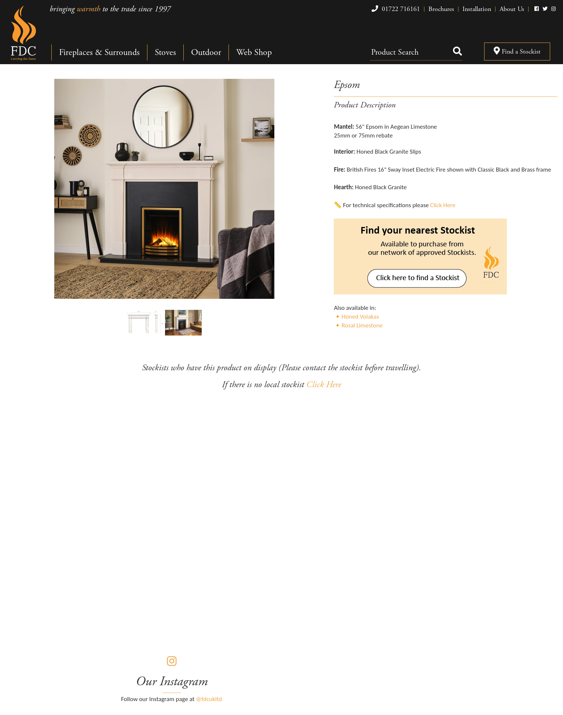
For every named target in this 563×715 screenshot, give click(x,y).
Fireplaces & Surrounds (99, 52)
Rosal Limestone (362, 325)
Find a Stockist (517, 51)
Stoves (165, 52)
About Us (512, 9)
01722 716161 (395, 9)
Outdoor (206, 52)
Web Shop (254, 52)
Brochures (441, 9)
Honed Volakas (360, 316)
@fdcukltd (209, 699)
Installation (477, 9)
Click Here (443, 205)
